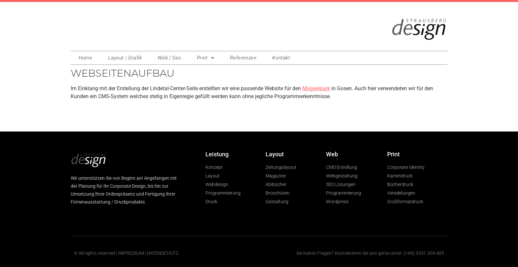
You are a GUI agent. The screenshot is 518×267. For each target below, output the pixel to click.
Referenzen (243, 58)
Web (332, 154)
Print (205, 58)
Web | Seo (169, 58)
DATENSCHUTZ (162, 253)
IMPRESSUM (131, 253)
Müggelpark (316, 88)
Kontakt (281, 58)
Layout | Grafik (125, 58)
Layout (275, 154)
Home (85, 58)
